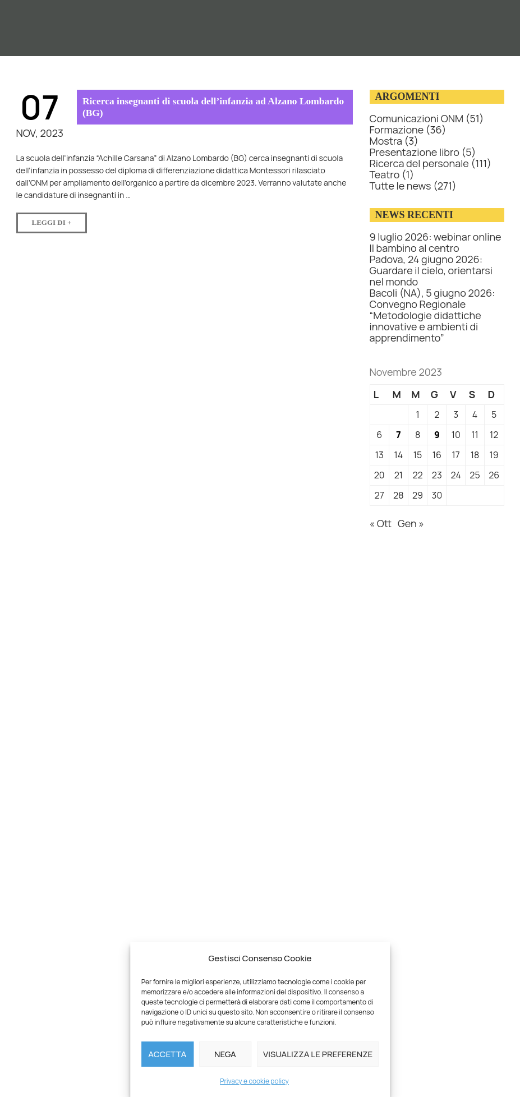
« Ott (381, 523)
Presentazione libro (414, 152)
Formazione (397, 129)
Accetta (167, 1054)
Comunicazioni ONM (417, 118)
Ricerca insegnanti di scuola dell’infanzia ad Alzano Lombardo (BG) (193, 106)
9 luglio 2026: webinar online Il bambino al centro (435, 242)
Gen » (411, 523)
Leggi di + (59, 220)
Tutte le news (400, 185)
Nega (225, 1054)
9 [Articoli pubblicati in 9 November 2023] (437, 434)
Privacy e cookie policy (254, 1081)
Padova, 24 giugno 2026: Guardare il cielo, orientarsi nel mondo (431, 270)
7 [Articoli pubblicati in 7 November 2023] (398, 434)
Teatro (385, 174)
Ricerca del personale (419, 163)
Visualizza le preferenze (317, 1054)
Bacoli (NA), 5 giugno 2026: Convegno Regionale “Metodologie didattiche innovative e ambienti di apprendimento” (432, 315)
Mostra (386, 141)
